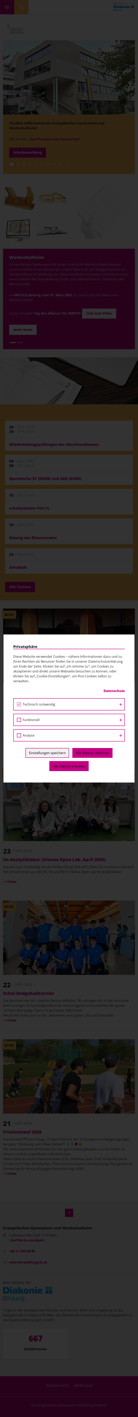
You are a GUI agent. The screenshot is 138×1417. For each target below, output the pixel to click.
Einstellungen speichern (47, 753)
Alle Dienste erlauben (69, 766)
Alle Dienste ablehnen (92, 753)
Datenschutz (114, 691)
